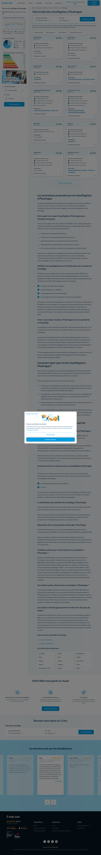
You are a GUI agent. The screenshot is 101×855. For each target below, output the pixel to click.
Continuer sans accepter (32, 413)
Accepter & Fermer (50, 439)
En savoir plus (50, 434)
